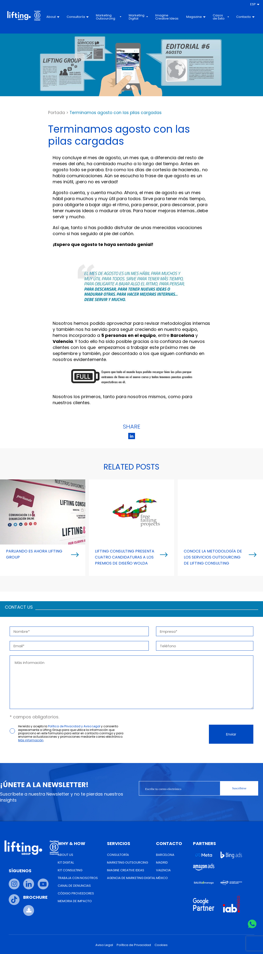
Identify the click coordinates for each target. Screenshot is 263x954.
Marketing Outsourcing (108, 17)
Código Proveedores (76, 893)
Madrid (162, 862)
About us (65, 854)
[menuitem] (255, 4)
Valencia (163, 870)
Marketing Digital (138, 17)
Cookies (161, 945)
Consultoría (78, 16)
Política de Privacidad (134, 945)
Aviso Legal (104, 945)
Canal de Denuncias (74, 885)
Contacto (245, 16)
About (52, 16)
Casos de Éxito (221, 17)
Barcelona (165, 854)
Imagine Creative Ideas (166, 17)
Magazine (196, 16)
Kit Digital (66, 862)
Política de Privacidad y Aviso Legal (74, 726)
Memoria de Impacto (75, 901)
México (162, 878)
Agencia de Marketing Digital (131, 878)
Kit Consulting (70, 870)
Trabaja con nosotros (78, 878)
